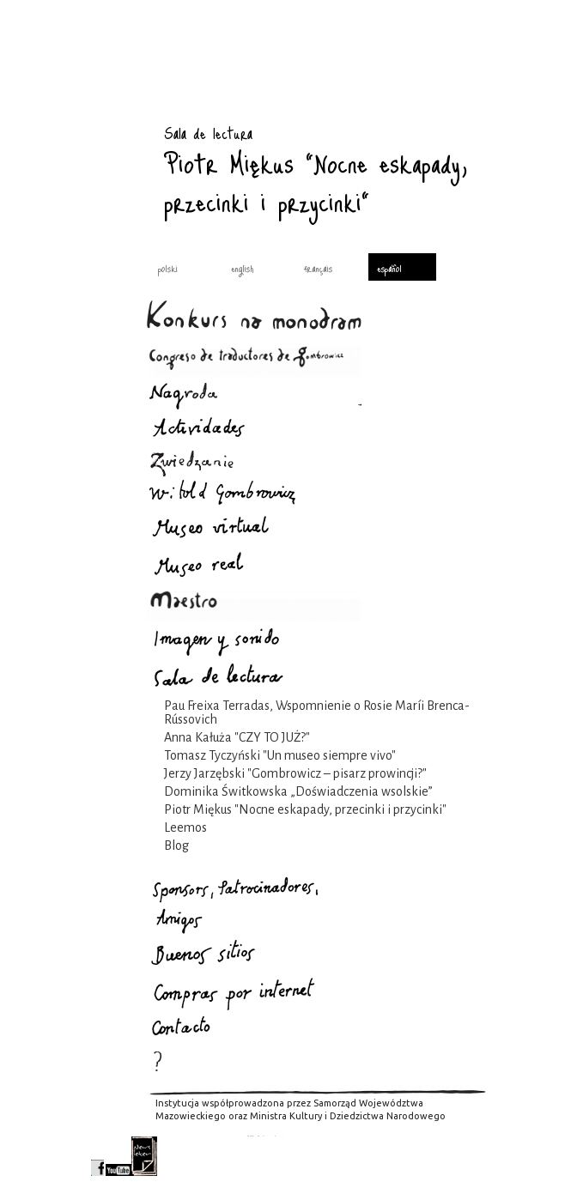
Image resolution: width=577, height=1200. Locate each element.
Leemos (185, 827)
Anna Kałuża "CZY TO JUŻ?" (237, 737)
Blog (176, 845)
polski (168, 267)
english (242, 267)
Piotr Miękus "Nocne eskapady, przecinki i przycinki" (305, 809)
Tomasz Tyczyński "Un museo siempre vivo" (280, 755)
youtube (118, 1156)
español (389, 267)
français (318, 267)
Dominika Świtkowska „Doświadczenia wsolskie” (298, 791)
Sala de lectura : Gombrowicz (117, 116)
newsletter (144, 1156)
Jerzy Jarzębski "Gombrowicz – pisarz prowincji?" (295, 773)
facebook (97, 1156)
